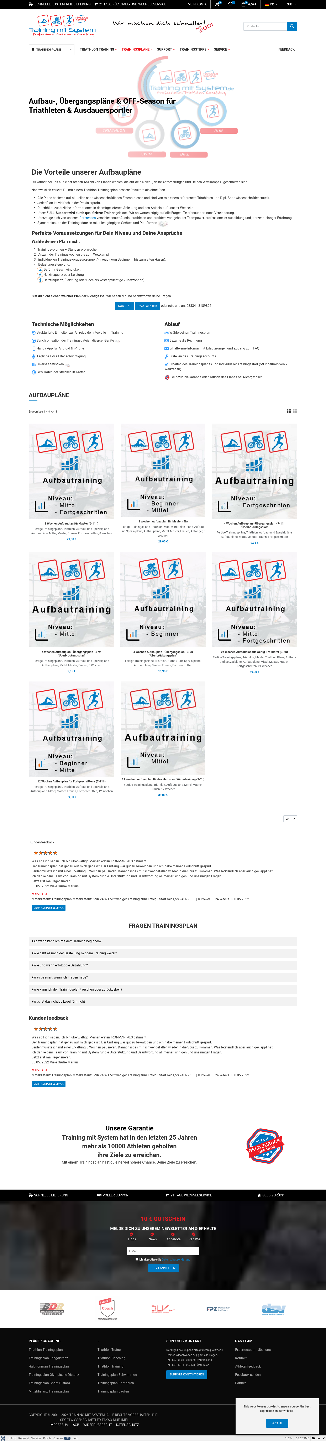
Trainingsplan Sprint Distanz (49, 1383)
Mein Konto (197, 4)
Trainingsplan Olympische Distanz (54, 1375)
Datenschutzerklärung (176, 1259)
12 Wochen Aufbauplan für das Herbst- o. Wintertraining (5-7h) (163, 779)
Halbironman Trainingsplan (49, 1366)
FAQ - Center (147, 305)
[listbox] (290, 818)
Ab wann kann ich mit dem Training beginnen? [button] (67, 941)
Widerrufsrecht (97, 1425)
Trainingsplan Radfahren (116, 1383)
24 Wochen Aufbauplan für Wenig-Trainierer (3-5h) (254, 652)
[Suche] (292, 26)
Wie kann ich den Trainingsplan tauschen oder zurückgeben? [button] (77, 989)
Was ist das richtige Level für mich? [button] (59, 1001)
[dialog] (277, 1416)
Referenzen (87, 218)
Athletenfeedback (248, 1366)
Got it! (277, 1423)
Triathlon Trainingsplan (46, 1350)
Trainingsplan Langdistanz (48, 1358)
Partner (240, 1383)
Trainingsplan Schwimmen (117, 1375)
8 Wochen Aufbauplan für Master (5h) (163, 521)
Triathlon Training (110, 1366)
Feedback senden (248, 1375)
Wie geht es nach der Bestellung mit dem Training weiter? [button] (75, 953)
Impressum (59, 1425)
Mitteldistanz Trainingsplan (49, 1391)
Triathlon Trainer (110, 1350)
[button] (217, 4)
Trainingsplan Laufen (113, 1391)
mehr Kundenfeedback (48, 907)
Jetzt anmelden (163, 1268)
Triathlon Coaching (111, 1358)
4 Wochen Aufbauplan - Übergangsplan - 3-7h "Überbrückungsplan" (163, 653)
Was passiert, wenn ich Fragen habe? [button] (60, 977)
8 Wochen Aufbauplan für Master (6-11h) (71, 523)
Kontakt (124, 305)
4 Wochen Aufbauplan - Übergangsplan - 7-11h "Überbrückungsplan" (254, 525)
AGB (76, 1425)
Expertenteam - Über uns (253, 1350)
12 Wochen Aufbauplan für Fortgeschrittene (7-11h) (71, 781)
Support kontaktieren (187, 1374)
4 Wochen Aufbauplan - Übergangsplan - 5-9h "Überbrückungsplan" (71, 653)
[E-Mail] (163, 1251)
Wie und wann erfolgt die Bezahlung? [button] (60, 965)
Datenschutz (127, 1425)
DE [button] (269, 4)
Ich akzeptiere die (163, 1259)
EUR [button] (289, 4)
